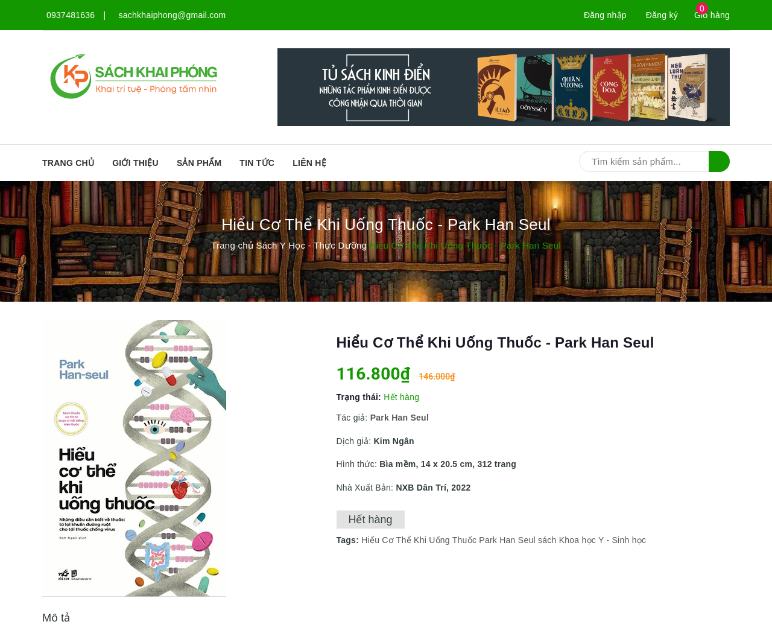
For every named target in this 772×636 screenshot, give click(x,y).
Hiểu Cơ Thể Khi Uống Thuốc (418, 540)
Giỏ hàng (712, 15)
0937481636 (70, 15)
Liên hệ (309, 163)
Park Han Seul (507, 540)
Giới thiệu (135, 163)
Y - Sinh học (622, 540)
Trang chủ (68, 163)
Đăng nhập (605, 15)
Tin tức (256, 163)
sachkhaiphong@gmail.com (172, 15)
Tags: (349, 540)
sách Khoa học (567, 540)
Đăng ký (662, 15)
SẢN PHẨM (199, 163)
